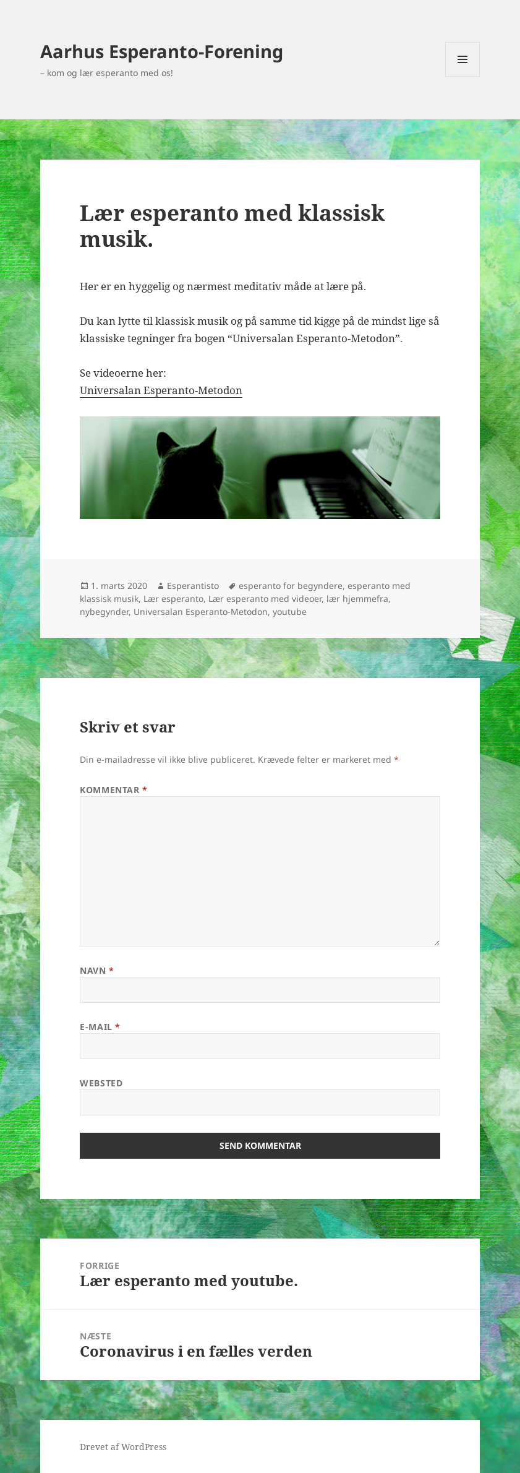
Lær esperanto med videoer (265, 598)
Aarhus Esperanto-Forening (161, 51)
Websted (101, 1083)
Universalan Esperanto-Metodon (161, 390)
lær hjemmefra (357, 598)
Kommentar (113, 790)
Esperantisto (193, 585)
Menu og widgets (463, 76)
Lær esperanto (173, 598)
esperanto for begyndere (291, 585)
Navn (97, 970)
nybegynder (104, 611)
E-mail (100, 1027)
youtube (290, 611)
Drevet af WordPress (123, 1447)
